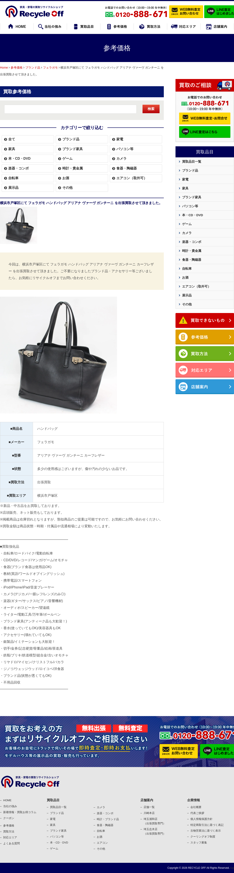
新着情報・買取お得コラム (19, 812)
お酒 (65, 178)
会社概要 (195, 807)
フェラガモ (50, 67)
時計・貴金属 (72, 168)
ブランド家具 (72, 149)
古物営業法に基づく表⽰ (205, 830)
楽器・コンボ (18, 168)
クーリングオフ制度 (202, 836)
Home (4, 67)
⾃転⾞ (101, 830)
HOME (7, 800)
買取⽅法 (8, 831)
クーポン (8, 818)
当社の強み (10, 806)
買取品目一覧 (191, 161)
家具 (11, 149)
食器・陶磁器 (126, 168)
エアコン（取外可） (131, 178)
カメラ (121, 158)
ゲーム (67, 158)
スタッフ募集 (198, 842)
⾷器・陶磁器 (105, 825)
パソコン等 (124, 149)
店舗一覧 (149, 807)
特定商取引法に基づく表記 (207, 824)
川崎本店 (149, 813)
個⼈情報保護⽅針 (201, 819)
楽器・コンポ (105, 813)
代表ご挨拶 (197, 813)
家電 (119, 139)
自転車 (13, 178)
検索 (151, 109)
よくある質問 (11, 843)
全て (11, 139)
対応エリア (10, 837)
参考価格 (17, 67)
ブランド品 (32, 67)
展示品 (13, 187)
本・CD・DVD (19, 158)
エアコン (102, 842)
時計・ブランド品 (108, 819)
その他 (67, 187)
